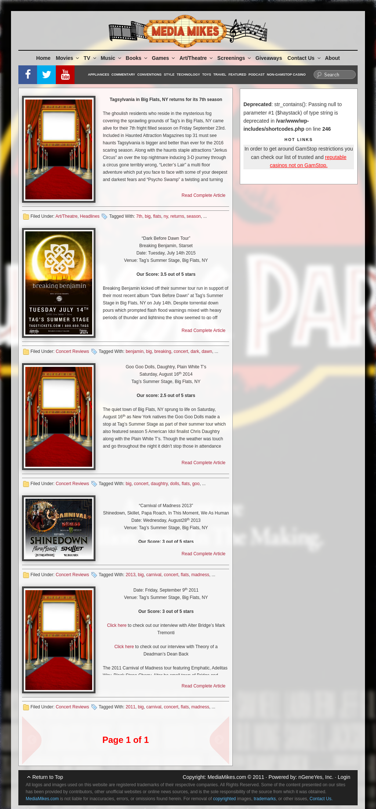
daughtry (159, 483)
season (194, 216)
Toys (206, 74)
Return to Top (47, 777)
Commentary (123, 74)
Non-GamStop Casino (286, 74)
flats (157, 216)
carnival (153, 574)
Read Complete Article (203, 195)
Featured (237, 74)
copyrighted (224, 798)
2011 (130, 706)
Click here (116, 625)
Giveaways (269, 58)
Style (169, 74)
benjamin (135, 351)
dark (195, 351)
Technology (188, 74)
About (332, 58)
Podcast (257, 74)
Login (344, 777)
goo (195, 483)
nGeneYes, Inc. (316, 777)
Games (164, 58)
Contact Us (305, 58)
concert (181, 351)
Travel (219, 74)
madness (200, 574)
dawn (207, 351)
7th (139, 216)
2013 (130, 574)
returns (177, 216)
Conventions (149, 74)
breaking (162, 351)
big (148, 216)
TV (90, 58)
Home (43, 58)
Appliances (98, 74)
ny (166, 216)
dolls (174, 483)
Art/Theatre (197, 58)
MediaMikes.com (226, 777)
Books (137, 58)
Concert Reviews (72, 351)
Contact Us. (321, 798)
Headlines (90, 216)
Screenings (234, 58)
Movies (68, 58)
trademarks (265, 798)
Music (111, 58)
